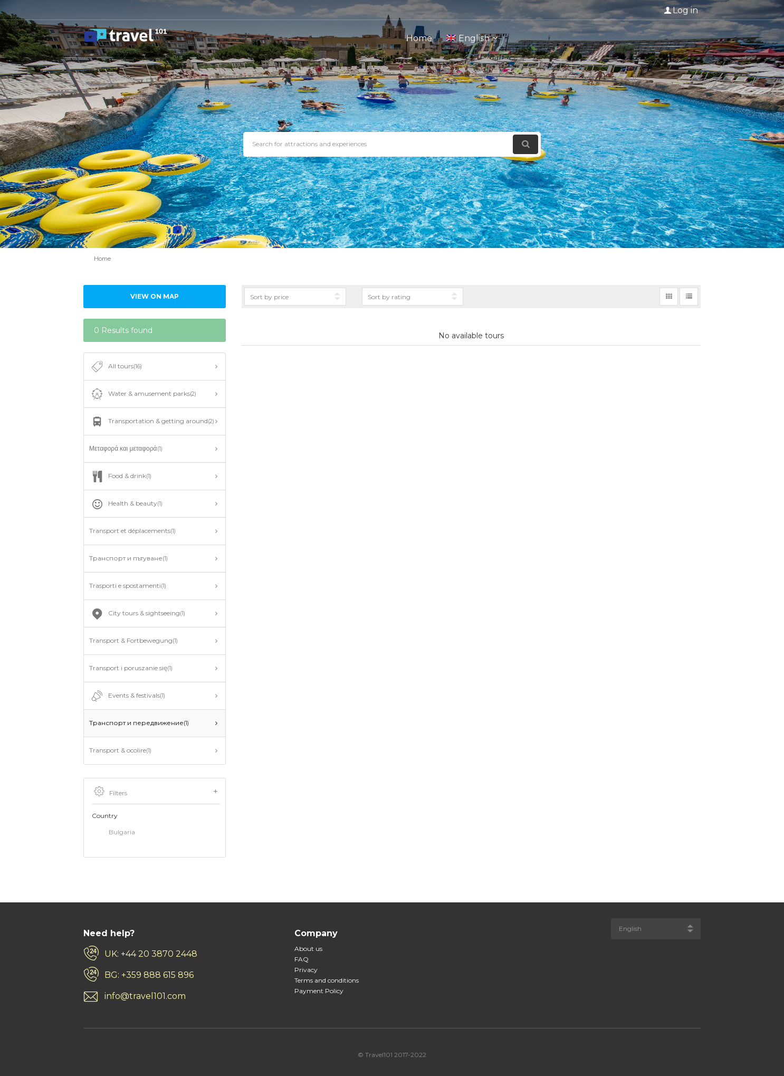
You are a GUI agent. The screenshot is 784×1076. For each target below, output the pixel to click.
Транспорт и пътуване (128, 558)
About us (308, 949)
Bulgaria (113, 833)
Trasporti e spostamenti (127, 585)
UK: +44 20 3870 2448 (150, 954)
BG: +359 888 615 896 (149, 975)
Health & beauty (125, 504)
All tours (115, 367)
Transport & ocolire (120, 750)
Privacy (306, 970)
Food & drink (120, 476)
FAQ (301, 959)
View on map (154, 296)
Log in (685, 10)
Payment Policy (318, 991)
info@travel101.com (145, 996)
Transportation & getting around (151, 421)
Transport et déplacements (132, 531)
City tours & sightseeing (137, 614)
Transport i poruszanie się (131, 668)
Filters (156, 792)
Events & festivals (127, 696)
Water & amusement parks (142, 394)
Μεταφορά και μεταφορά (125, 448)
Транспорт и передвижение (139, 723)
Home (419, 38)
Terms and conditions (326, 980)
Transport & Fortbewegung (133, 640)
